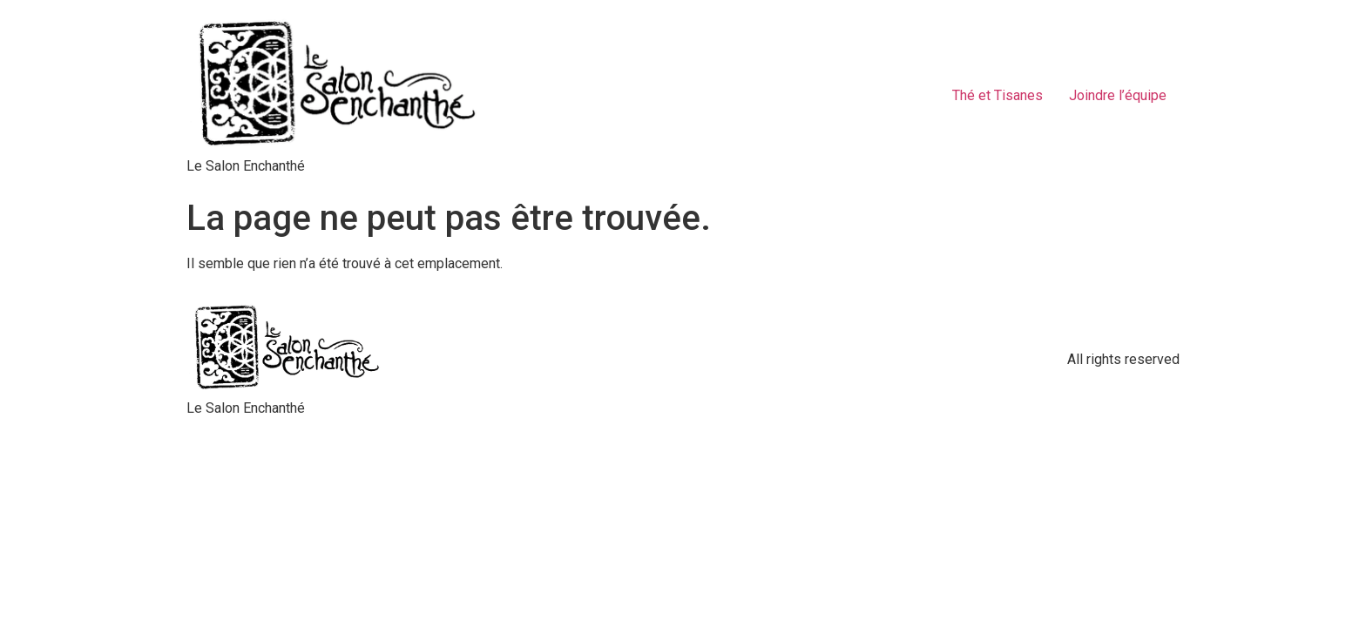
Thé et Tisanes (997, 95)
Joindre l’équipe (1118, 95)
